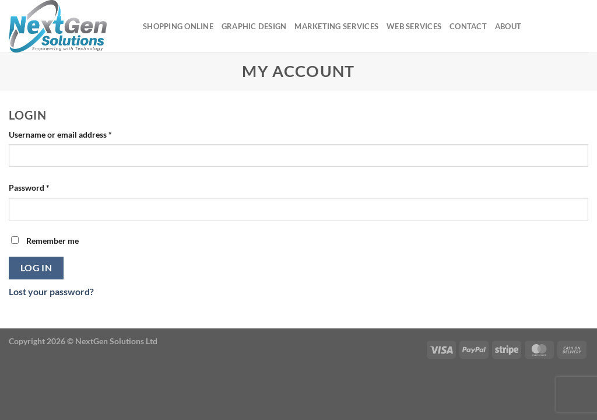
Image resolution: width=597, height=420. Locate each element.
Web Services (414, 26)
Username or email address (77, 133)
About (508, 26)
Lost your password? (51, 291)
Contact (468, 26)
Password (45, 186)
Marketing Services (336, 26)
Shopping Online (178, 26)
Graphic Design (254, 26)
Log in (36, 267)
